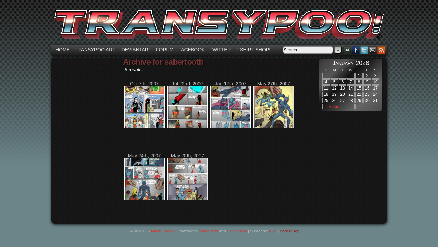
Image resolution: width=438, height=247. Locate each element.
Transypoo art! (96, 49)
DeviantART (347, 50)
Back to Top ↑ (291, 231)
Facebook (191, 49)
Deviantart (136, 49)
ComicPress (237, 231)
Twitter (220, 49)
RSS (381, 50)
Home (62, 49)
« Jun (334, 106)
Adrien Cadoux (163, 231)
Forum (164, 49)
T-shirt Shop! (253, 49)
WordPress (208, 231)
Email (373, 50)
